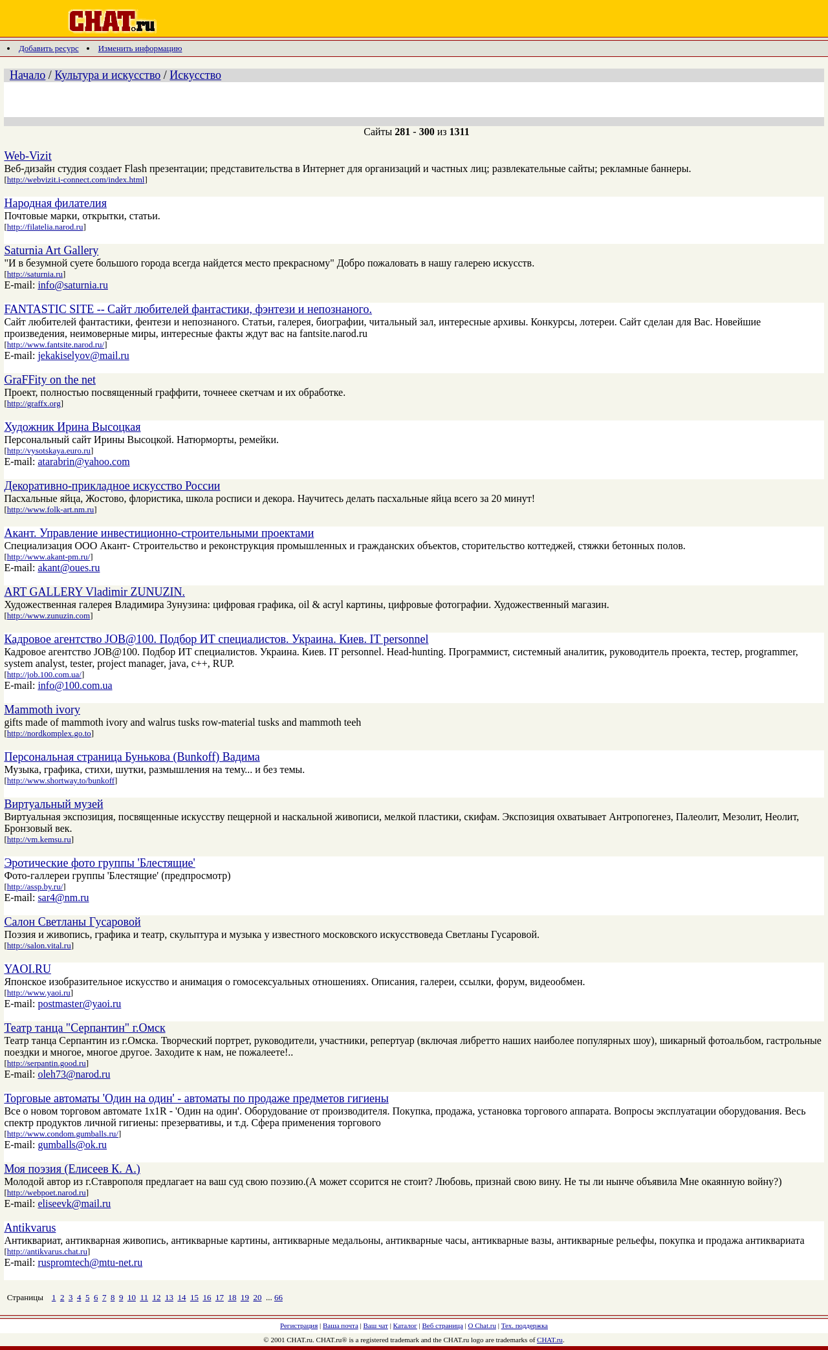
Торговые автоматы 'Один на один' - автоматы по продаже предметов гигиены (196, 1098)
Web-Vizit (27, 155)
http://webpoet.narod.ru (46, 1192)
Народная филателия (55, 203)
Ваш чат (376, 1325)
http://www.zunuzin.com (48, 615)
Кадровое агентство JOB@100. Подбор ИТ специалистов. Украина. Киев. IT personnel (216, 639)
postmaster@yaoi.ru (79, 1003)
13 (169, 1297)
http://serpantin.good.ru (46, 1063)
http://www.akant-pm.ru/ (48, 556)
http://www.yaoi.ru (39, 992)
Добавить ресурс (49, 48)
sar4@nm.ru (63, 897)
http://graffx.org (34, 403)
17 (219, 1297)
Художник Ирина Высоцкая (72, 426)
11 (144, 1297)
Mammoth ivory (42, 709)
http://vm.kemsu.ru (39, 839)
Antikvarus (30, 1227)
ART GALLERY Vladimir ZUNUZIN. (94, 591)
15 (194, 1297)
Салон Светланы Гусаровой (72, 921)
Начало (27, 75)
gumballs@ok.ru (72, 1144)
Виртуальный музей (53, 804)
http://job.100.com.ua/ (44, 674)
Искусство (195, 75)
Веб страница (442, 1325)
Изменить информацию (140, 48)
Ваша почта (340, 1325)
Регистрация (299, 1325)
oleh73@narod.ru (74, 1074)
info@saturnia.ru (72, 284)
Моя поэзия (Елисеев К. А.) (72, 1168)
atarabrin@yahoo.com (83, 461)
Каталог (405, 1325)
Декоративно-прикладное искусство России (112, 485)
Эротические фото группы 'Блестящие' (99, 862)
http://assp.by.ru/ (35, 886)
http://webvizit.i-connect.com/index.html (76, 179)
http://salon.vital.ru (39, 945)
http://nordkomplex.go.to (49, 733)
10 (131, 1297)
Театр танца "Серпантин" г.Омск (84, 1027)
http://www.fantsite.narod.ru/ (55, 344)
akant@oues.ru (69, 567)
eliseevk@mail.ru (74, 1203)
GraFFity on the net (50, 379)
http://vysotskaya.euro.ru (49, 450)
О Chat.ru (482, 1325)
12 (156, 1297)
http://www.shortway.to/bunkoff (60, 780)
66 (278, 1297)
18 (232, 1297)
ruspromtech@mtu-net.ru (90, 1262)
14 (181, 1297)
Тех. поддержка (524, 1325)
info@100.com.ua (75, 685)
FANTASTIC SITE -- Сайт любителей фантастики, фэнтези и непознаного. (188, 309)
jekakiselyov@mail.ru (83, 355)
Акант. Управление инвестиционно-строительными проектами (159, 533)
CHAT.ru (550, 1340)
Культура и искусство (107, 75)
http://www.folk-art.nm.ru (50, 509)
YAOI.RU (27, 969)
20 (257, 1297)
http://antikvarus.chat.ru (47, 1251)
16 (206, 1297)
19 (245, 1297)
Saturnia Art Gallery (51, 250)
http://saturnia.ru (35, 274)
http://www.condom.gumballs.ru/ (62, 1133)
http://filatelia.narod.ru (45, 227)
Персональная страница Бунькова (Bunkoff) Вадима (131, 756)
